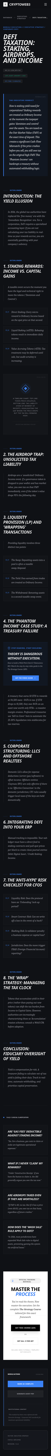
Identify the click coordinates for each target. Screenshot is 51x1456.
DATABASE (7, 18)
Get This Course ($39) (25, 1328)
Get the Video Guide (25, 678)
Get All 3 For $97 (25, 1341)
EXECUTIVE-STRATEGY (22, 17)
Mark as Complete (26, 1384)
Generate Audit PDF (25, 1394)
